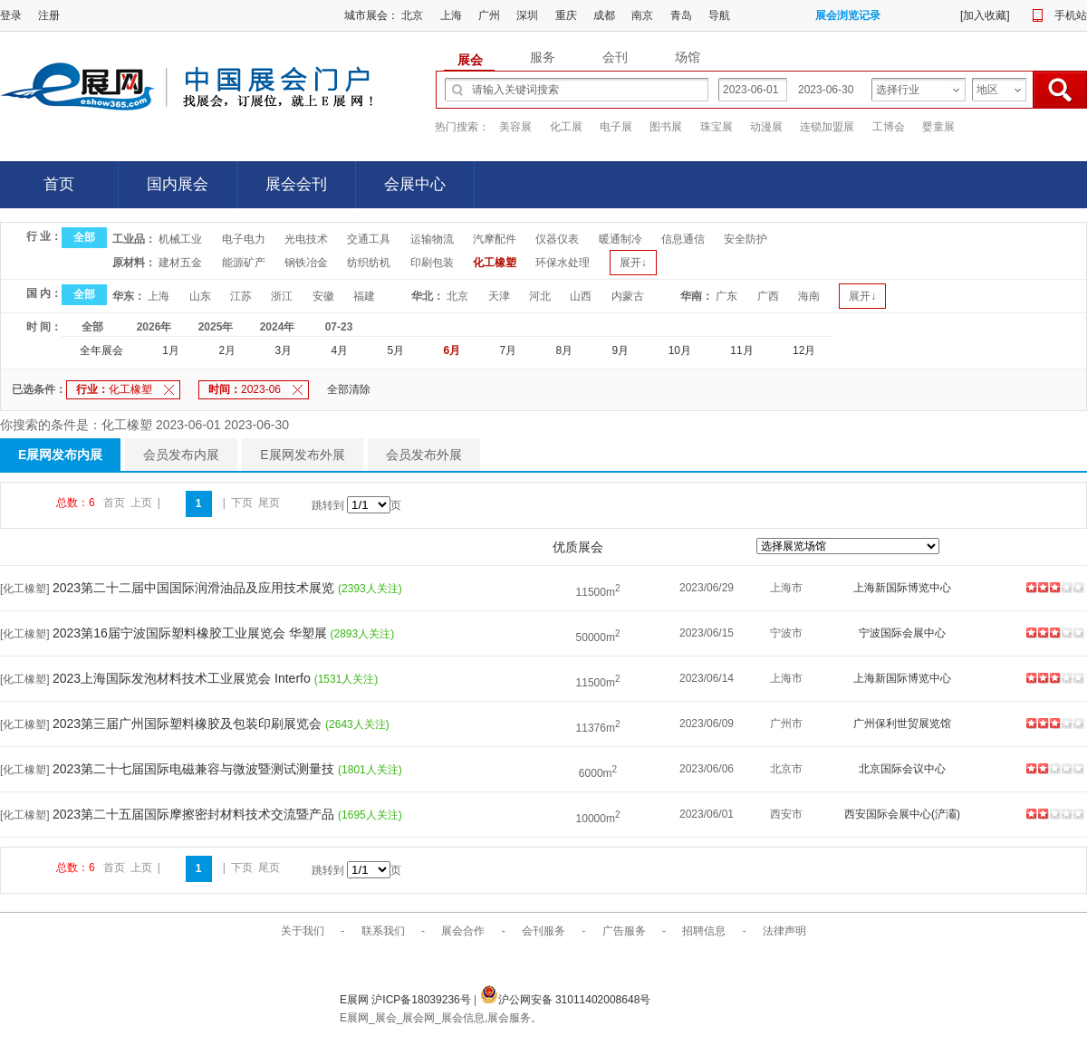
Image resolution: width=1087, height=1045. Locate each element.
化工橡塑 (494, 262)
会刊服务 (543, 931)
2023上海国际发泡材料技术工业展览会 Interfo (183, 678)
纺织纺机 (368, 262)
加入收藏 (984, 15)
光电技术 (306, 239)
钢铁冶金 (306, 262)
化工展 (566, 126)
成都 (604, 15)
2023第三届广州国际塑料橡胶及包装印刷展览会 (189, 723)
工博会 (888, 126)
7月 (508, 350)
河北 (540, 296)
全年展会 (101, 350)
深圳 (527, 15)
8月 (564, 350)
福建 (364, 296)
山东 (200, 296)
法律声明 (784, 931)
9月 (621, 350)
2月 (227, 350)
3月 (283, 350)
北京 (412, 15)
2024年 (277, 327)
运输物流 (432, 239)
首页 (58, 184)
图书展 (665, 126)
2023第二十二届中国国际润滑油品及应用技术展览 (195, 587)
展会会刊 (296, 184)
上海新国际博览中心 (902, 587)
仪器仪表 (557, 239)
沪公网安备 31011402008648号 (565, 999)
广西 (768, 296)
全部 (84, 237)
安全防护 (745, 239)
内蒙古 (627, 296)
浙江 (282, 296)
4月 (339, 350)
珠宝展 (716, 126)
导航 (719, 15)
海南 (809, 296)
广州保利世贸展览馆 (902, 723)
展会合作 (463, 931)
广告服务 (624, 931)
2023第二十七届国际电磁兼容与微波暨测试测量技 (195, 769)
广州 (489, 15)
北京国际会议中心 (902, 768)
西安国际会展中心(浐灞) (902, 814)
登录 (11, 15)
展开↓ (633, 262)
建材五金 (180, 262)
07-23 (339, 327)
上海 (451, 15)
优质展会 (578, 547)
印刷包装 (432, 262)
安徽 (323, 296)
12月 (804, 350)
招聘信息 (704, 931)
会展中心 (415, 184)
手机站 (1070, 15)
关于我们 (302, 931)
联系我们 (383, 931)
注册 (49, 15)
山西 (581, 296)
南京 (642, 15)
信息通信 (683, 239)
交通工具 (368, 239)
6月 (452, 350)
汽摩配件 (494, 239)
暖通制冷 (620, 239)
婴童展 (938, 126)
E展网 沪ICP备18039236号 (407, 999)
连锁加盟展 (827, 126)
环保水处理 (562, 262)
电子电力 (243, 239)
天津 (499, 296)
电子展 (616, 126)
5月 (395, 350)
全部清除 (348, 389)
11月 (741, 350)
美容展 (515, 126)
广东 (726, 296)
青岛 (681, 15)
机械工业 (180, 239)
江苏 (241, 296)
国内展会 (177, 184)
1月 (170, 350)
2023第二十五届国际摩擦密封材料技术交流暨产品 (195, 814)
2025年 (216, 327)
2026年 (154, 327)
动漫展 (766, 126)
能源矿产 (243, 262)
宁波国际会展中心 (902, 633)
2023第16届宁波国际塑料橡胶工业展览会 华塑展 (192, 633)
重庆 (566, 15)
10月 (680, 350)
